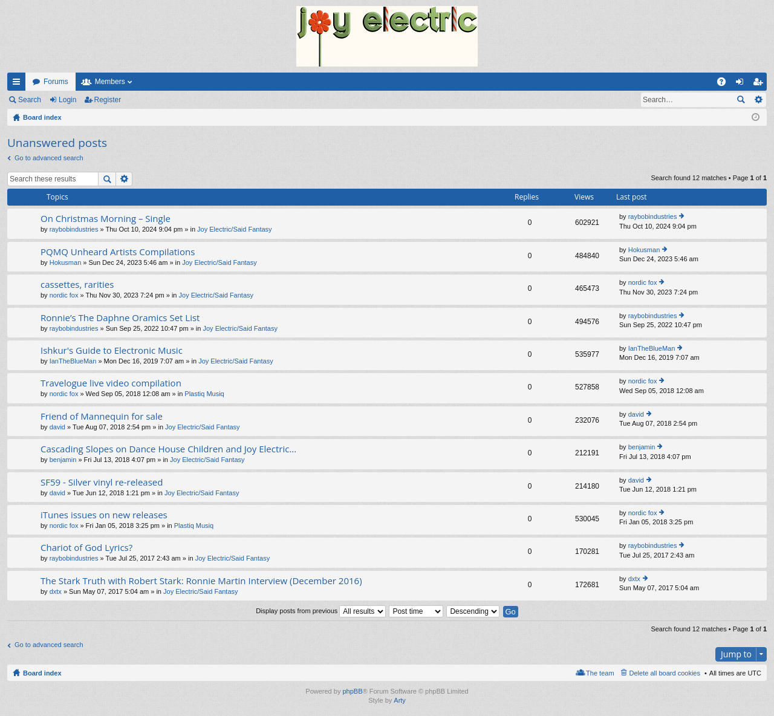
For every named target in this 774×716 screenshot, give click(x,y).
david (57, 427)
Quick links (18, 84)
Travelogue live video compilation (111, 383)
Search (29, 100)
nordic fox (64, 295)
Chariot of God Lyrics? (86, 547)
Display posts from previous (321, 610)
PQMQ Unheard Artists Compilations (118, 252)
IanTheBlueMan (73, 361)
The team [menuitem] (600, 673)
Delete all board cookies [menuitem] (664, 673)
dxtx (56, 591)
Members (110, 81)
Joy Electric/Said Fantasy (234, 229)
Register (108, 100)
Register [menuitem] (760, 84)
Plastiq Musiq (204, 393)
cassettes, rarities (77, 284)
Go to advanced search (49, 157)
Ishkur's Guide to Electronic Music (112, 350)
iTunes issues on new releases (104, 515)
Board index (42, 673)
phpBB (352, 691)
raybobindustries (74, 229)
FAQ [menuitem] (725, 84)
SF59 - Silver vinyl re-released (102, 482)
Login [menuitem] (742, 84)
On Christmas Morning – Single (106, 218)
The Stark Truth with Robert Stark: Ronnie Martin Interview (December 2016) (201, 581)
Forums (56, 81)
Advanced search (758, 100)
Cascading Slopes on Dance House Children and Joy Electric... (168, 449)
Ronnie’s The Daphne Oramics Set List (120, 318)
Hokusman (66, 262)
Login (67, 100)
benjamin (63, 459)
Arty (400, 700)
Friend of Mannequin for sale (102, 416)
